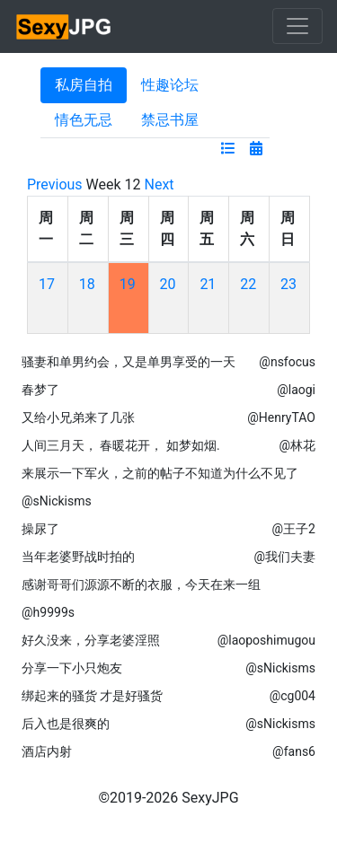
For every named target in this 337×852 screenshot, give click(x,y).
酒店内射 (47, 751)
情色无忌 (83, 119)
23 (288, 284)
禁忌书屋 (170, 119)
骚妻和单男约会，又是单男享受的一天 (128, 362)
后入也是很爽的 (66, 723)
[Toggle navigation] (297, 26)
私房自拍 (83, 84)
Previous (55, 184)
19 (128, 284)
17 (47, 284)
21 (208, 284)
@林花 (297, 445)
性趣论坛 (170, 84)
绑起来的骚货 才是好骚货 (92, 696)
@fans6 (293, 751)
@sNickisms (57, 501)
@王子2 (293, 529)
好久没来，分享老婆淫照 (91, 640)
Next (159, 184)
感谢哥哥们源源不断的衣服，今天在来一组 (141, 584)
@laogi (296, 389)
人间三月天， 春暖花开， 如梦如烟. (121, 445)
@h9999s (48, 612)
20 (168, 284)
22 (248, 284)
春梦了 (40, 389)
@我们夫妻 (284, 556)
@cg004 (292, 696)
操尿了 (40, 529)
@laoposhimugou (266, 640)
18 (87, 284)
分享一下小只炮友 (72, 668)
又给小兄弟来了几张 (78, 417)
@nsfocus (287, 362)
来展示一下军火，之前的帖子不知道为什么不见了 (160, 473)
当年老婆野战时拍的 (78, 556)
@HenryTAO (281, 417)
